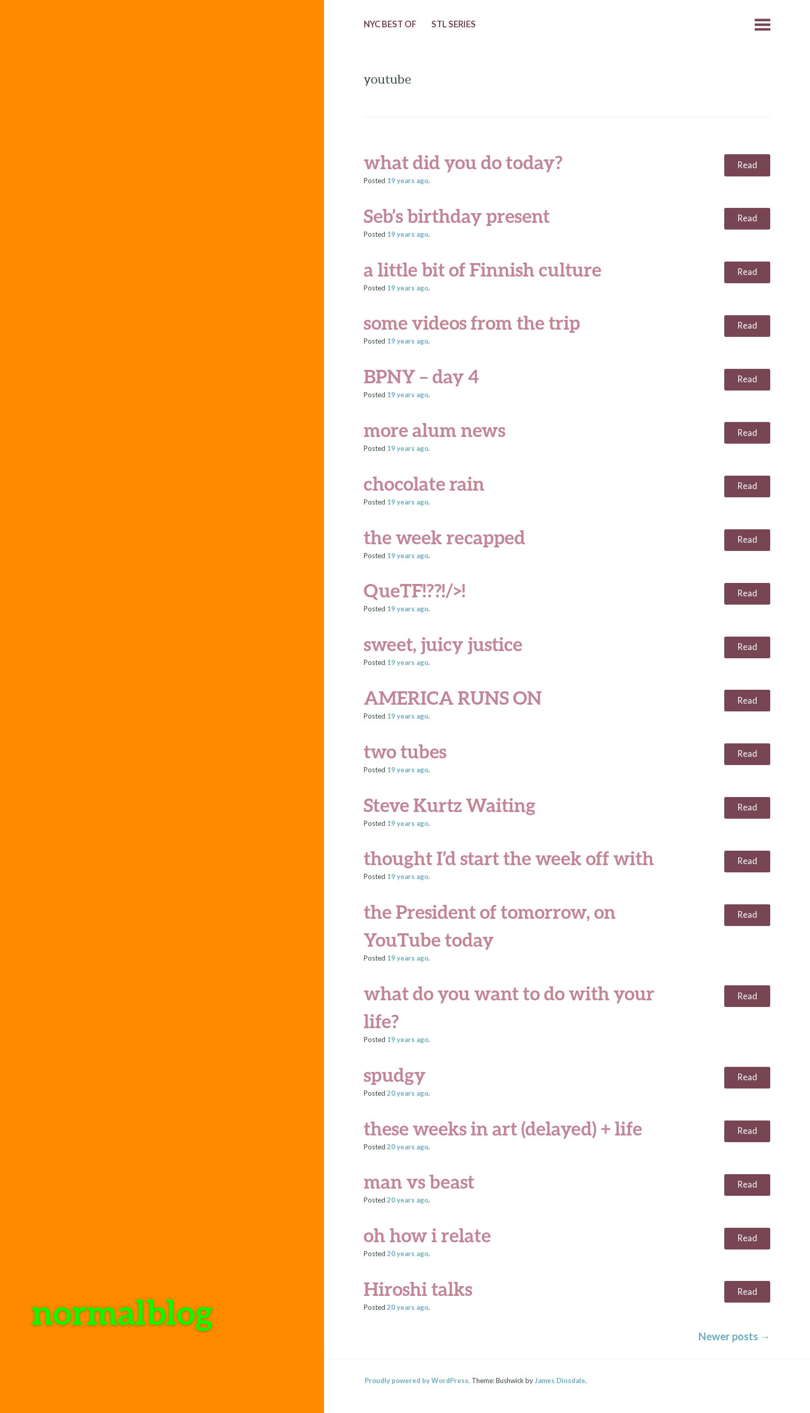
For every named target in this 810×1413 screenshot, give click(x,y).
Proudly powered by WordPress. (417, 1380)
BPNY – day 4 (421, 376)
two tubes (405, 751)
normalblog (122, 1311)
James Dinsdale (560, 1380)
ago (407, 180)
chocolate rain (424, 483)
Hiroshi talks (418, 1288)
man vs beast (419, 1181)
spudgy (395, 1074)
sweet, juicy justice (443, 643)
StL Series (453, 24)
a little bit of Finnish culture (482, 269)
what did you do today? (463, 162)
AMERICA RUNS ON (453, 697)
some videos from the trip (472, 322)
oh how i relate (427, 1235)
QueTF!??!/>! (414, 590)
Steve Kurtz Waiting (450, 804)
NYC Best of (390, 24)
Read (747, 165)
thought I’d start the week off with (509, 858)
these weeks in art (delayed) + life (503, 1128)
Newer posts (734, 1336)
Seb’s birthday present (457, 215)
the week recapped (444, 537)
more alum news (434, 429)
